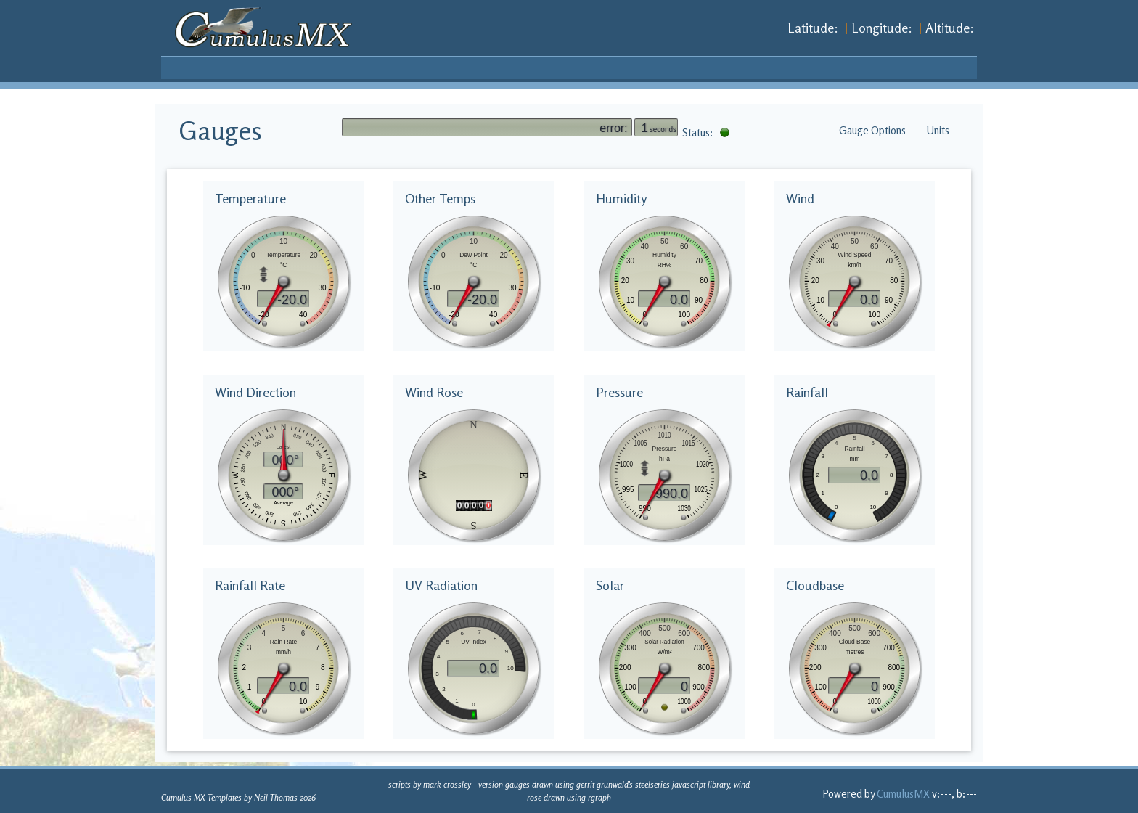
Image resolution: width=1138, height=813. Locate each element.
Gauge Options (872, 130)
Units (937, 130)
